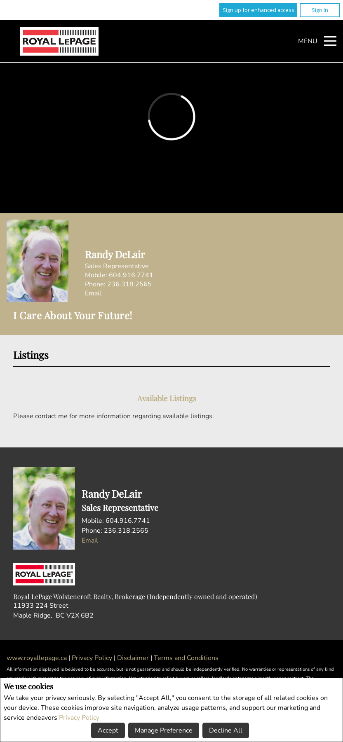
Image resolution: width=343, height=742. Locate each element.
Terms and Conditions (186, 657)
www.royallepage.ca (37, 657)
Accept (108, 730)
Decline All (225, 730)
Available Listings (166, 398)
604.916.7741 (131, 275)
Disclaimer (133, 657)
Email (93, 293)
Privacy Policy (79, 717)
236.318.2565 (129, 284)
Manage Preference (164, 730)
